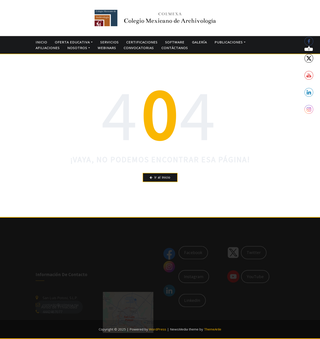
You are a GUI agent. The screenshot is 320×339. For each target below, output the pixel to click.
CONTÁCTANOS (174, 48)
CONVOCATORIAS (139, 48)
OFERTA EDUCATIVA (74, 42)
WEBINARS (107, 48)
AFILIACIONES (48, 48)
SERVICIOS (109, 42)
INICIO (41, 42)
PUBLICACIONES (230, 42)
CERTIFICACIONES (141, 42)
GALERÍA (199, 42)
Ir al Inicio (160, 177)
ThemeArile (212, 329)
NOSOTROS (78, 48)
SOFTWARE (174, 42)
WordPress (157, 329)
